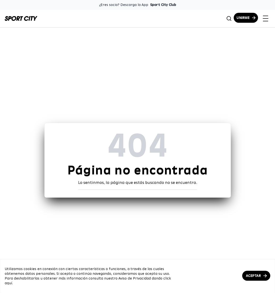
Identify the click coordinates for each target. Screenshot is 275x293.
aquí (8, 283)
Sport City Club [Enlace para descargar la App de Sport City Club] (163, 5)
